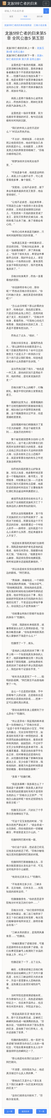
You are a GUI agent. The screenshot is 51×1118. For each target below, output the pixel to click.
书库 (25, 16)
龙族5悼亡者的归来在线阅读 (18, 25)
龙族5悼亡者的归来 (19, 3)
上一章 (9, 1111)
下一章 (41, 1111)
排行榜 (40, 16)
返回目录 (25, 1111)
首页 (11, 16)
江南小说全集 (40, 25)
